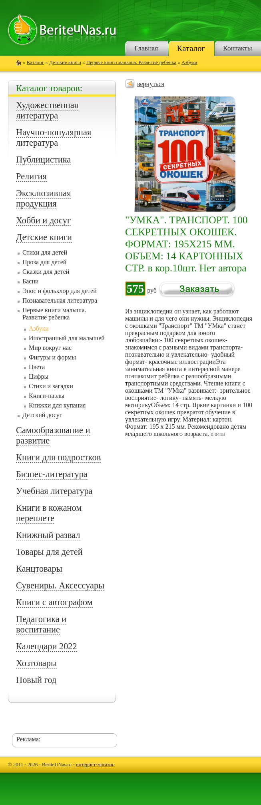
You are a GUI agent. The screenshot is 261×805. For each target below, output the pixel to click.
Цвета (37, 366)
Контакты (237, 48)
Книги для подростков (58, 457)
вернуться (150, 83)
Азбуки (189, 62)
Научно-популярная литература (53, 137)
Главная (146, 48)
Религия (31, 176)
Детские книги (65, 62)
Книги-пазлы (46, 395)
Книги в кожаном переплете (49, 513)
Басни (30, 281)
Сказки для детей (45, 271)
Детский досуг (42, 415)
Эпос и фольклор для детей (59, 290)
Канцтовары (39, 569)
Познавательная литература (59, 300)
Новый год (36, 680)
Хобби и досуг (43, 220)
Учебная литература (54, 491)
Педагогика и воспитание (41, 624)
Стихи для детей (44, 252)
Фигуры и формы (52, 357)
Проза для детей (44, 262)
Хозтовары (36, 663)
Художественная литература (47, 110)
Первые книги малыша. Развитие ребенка (131, 62)
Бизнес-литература (52, 474)
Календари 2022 (46, 646)
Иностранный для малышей (67, 338)
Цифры (38, 376)
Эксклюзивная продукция (43, 198)
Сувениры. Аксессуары (60, 585)
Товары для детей (49, 552)
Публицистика (43, 160)
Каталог (191, 48)
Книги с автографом (54, 602)
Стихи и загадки (51, 386)
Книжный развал (48, 535)
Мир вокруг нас (50, 347)
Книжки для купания (57, 405)
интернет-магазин (95, 764)
